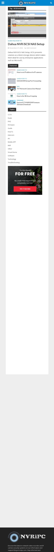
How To (19, 41)
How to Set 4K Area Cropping (27, 96)
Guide (10, 41)
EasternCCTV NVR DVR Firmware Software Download (28, 103)
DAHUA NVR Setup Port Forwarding (29, 81)
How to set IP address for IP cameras (29, 72)
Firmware (20, 100)
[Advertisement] (27, 451)
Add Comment (31, 48)
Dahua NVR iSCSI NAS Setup (26, 44)
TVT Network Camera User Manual (29, 89)
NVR (18, 86)
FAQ (14, 41)
